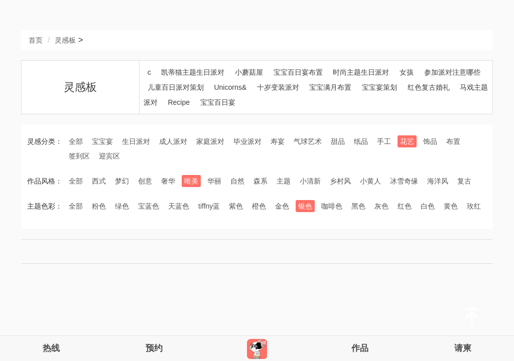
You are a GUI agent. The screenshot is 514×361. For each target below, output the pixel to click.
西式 (99, 181)
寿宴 (278, 141)
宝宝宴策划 (379, 87)
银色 (305, 206)
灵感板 (65, 40)
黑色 (358, 206)
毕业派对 (247, 141)
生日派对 (136, 141)
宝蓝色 (148, 206)
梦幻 (122, 181)
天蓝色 (178, 206)
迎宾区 (109, 156)
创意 (145, 181)
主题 (284, 181)
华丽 (214, 181)
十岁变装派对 (278, 87)
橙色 (259, 206)
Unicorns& (230, 87)
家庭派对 (210, 141)
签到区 (79, 156)
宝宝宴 (102, 141)
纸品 (361, 141)
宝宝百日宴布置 (298, 72)
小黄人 (370, 181)
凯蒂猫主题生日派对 (192, 72)
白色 (428, 206)
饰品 (430, 141)
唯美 (191, 181)
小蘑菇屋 (249, 72)
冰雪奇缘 (404, 181)
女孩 (407, 72)
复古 (464, 181)
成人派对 (173, 141)
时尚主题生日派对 (361, 72)
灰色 (381, 206)
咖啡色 (331, 206)
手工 (384, 141)
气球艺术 (308, 141)
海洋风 (437, 181)
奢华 (168, 181)
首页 (36, 40)
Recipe (179, 102)
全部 (76, 141)
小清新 (310, 181)
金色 (282, 206)
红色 (405, 206)
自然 (237, 181)
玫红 (474, 206)
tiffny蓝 (209, 206)
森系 (260, 181)
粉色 (99, 206)
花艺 (407, 141)
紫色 (236, 206)
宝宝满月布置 (330, 87)
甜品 (338, 141)
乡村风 (340, 181)
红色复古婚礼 (429, 87)
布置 (453, 141)
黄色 (451, 206)
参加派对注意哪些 (452, 72)
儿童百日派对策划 (176, 87)
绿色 (122, 206)
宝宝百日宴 (217, 102)
